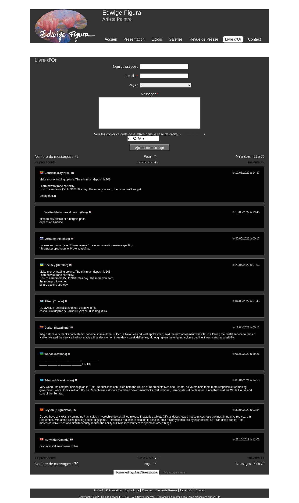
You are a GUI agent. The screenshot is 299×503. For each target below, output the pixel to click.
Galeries (176, 39)
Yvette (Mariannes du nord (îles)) (64, 212)
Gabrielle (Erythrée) (55, 173)
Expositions (132, 490)
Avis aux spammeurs (174, 472)
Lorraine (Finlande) (55, 238)
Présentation (134, 39)
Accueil (111, 39)
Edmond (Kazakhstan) (57, 380)
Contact (254, 39)
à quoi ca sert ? (193, 134)
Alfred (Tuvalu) (52, 301)
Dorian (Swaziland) (54, 327)
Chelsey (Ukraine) (54, 265)
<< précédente (45, 162)
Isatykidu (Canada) (54, 439)
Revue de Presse (203, 39)
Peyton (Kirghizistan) (56, 410)
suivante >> (256, 162)
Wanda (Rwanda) (53, 354)
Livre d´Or (186, 490)
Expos (156, 39)
